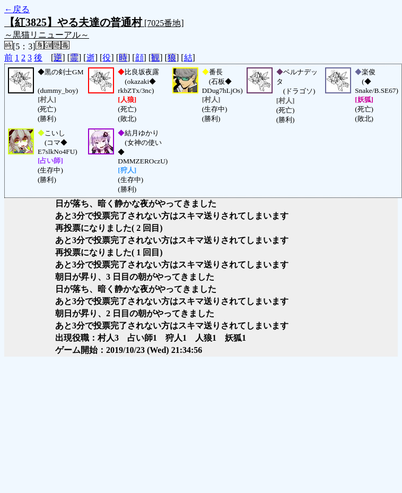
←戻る (17, 9)
